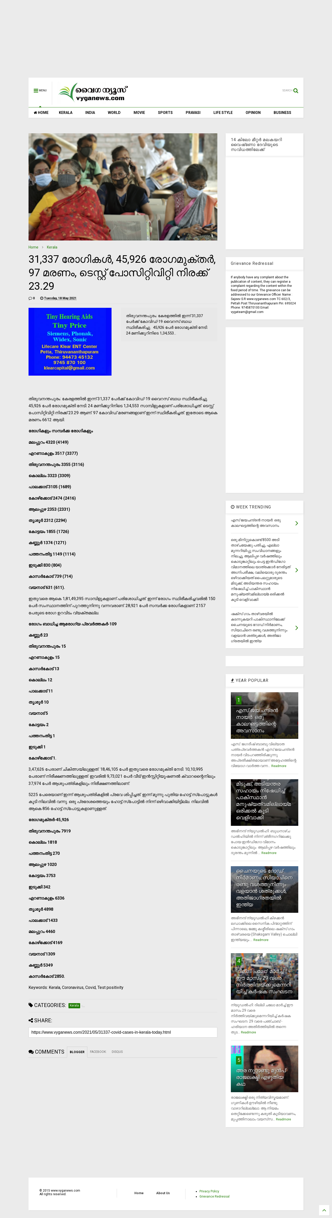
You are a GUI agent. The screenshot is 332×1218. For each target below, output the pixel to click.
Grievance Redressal (214, 1196)
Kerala (52, 247)
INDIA (90, 113)
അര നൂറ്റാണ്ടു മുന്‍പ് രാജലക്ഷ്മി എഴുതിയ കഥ (261, 1077)
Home (33, 247)
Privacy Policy (209, 1191)
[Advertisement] (166, 41)
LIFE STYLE (223, 113)
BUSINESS (282, 113)
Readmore (278, 766)
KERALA (65, 113)
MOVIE (139, 113)
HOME (41, 113)
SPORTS (165, 113)
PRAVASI (193, 113)
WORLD (114, 113)
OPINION (253, 113)
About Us (163, 1193)
